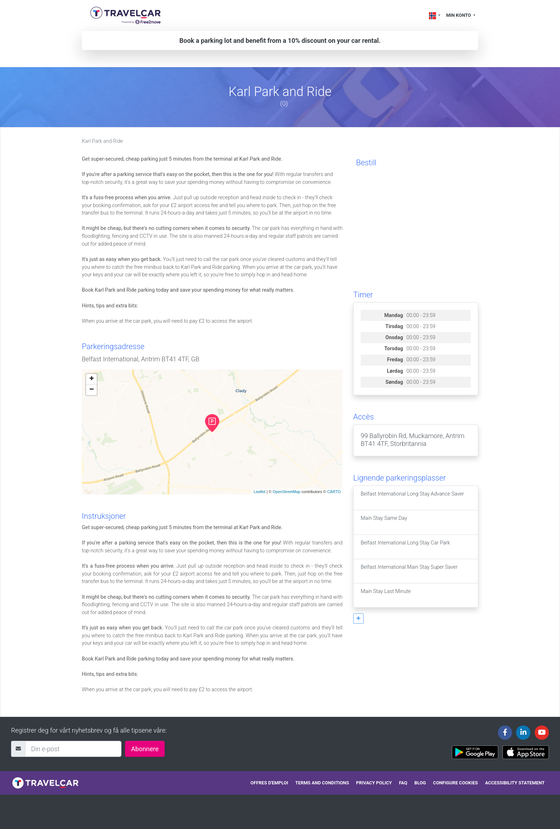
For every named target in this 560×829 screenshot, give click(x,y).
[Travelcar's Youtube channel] (542, 732)
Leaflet (259, 491)
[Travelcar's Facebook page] (505, 732)
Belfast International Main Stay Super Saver (409, 571)
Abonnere (145, 749)
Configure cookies (455, 782)
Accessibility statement (515, 782)
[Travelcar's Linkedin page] (523, 732)
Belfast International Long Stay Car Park (405, 547)
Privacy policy (374, 782)
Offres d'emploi (269, 782)
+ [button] (91, 379)
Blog (420, 782)
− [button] (91, 390)
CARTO (334, 491)
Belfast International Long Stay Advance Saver (412, 498)
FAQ (403, 782)
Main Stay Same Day (384, 522)
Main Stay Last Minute (386, 595)
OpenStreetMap (286, 491)
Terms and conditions (322, 782)
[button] (358, 618)
